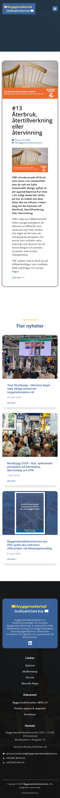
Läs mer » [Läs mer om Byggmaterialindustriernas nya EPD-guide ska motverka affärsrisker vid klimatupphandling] (11, 559)
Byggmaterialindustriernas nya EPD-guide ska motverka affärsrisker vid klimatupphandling (29, 545)
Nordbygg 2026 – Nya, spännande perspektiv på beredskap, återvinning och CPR (29, 467)
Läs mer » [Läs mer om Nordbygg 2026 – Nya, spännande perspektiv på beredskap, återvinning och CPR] (11, 480)
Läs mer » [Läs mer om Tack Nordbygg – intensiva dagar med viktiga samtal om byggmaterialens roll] (11, 402)
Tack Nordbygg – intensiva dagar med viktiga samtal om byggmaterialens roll (29, 389)
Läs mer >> (18, 277)
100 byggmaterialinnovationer (28, 142)
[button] (55, 8)
